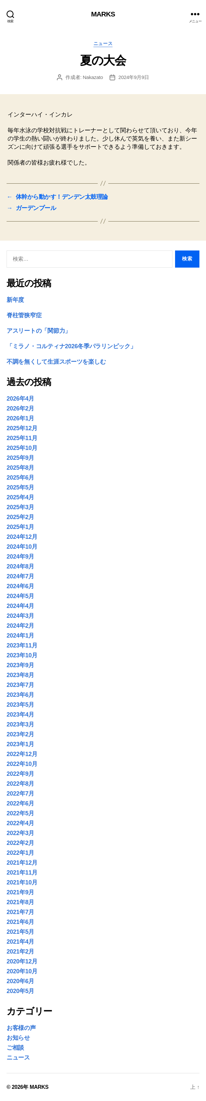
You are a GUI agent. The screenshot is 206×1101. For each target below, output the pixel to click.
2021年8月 (20, 902)
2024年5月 (20, 596)
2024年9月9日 (133, 77)
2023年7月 (20, 685)
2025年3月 (20, 507)
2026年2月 (20, 408)
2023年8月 (20, 675)
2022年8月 (20, 783)
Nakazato (93, 77)
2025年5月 (20, 487)
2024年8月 (20, 566)
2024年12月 (22, 537)
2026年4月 (20, 398)
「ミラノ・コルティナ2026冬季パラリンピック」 (71, 346)
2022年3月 (20, 833)
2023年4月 (20, 714)
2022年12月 (22, 754)
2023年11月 (22, 645)
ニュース (103, 43)
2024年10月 (22, 546)
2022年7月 (20, 793)
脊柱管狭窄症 (24, 315)
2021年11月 (22, 872)
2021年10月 (22, 882)
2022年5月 (20, 813)
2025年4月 (20, 497)
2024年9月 (20, 556)
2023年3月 (20, 724)
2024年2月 (20, 625)
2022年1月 (20, 853)
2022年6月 (20, 803)
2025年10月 (22, 448)
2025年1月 (20, 527)
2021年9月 (20, 892)
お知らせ (18, 1038)
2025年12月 (22, 428)
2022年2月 (20, 843)
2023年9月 (20, 665)
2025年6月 (20, 477)
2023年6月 (20, 695)
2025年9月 (20, 458)
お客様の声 (21, 1028)
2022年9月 (20, 774)
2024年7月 (20, 576)
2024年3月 (20, 616)
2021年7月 (20, 912)
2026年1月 (20, 418)
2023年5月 (20, 704)
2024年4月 (20, 606)
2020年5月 (20, 991)
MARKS (103, 14)
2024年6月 (20, 586)
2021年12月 (22, 862)
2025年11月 (22, 438)
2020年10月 (22, 971)
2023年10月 (22, 655)
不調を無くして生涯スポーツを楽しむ (56, 361)
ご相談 (15, 1047)
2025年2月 (20, 517)
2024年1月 (20, 635)
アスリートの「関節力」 (39, 331)
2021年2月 (20, 951)
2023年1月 (20, 744)
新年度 (15, 300)
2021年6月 (20, 922)
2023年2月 (20, 734)
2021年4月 (20, 941)
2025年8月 (20, 467)
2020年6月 (20, 981)
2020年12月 (22, 961)
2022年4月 (20, 823)
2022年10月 (22, 764)
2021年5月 (20, 932)
